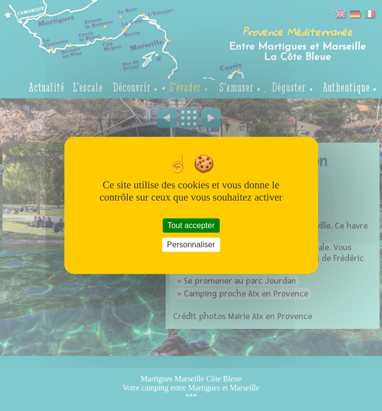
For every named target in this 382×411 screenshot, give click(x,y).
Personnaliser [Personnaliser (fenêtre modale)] (191, 245)
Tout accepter (190, 225)
